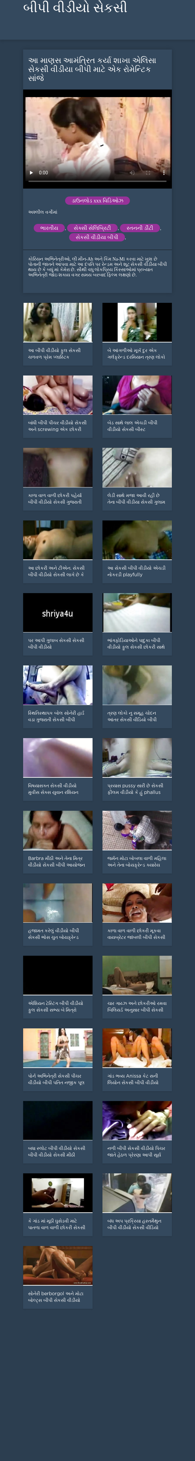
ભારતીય (49, 228)
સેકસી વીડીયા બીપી (97, 237)
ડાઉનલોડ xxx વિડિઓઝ (97, 200)
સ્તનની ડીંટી (140, 228)
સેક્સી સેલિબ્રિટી (92, 228)
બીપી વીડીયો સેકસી (75, 7)
